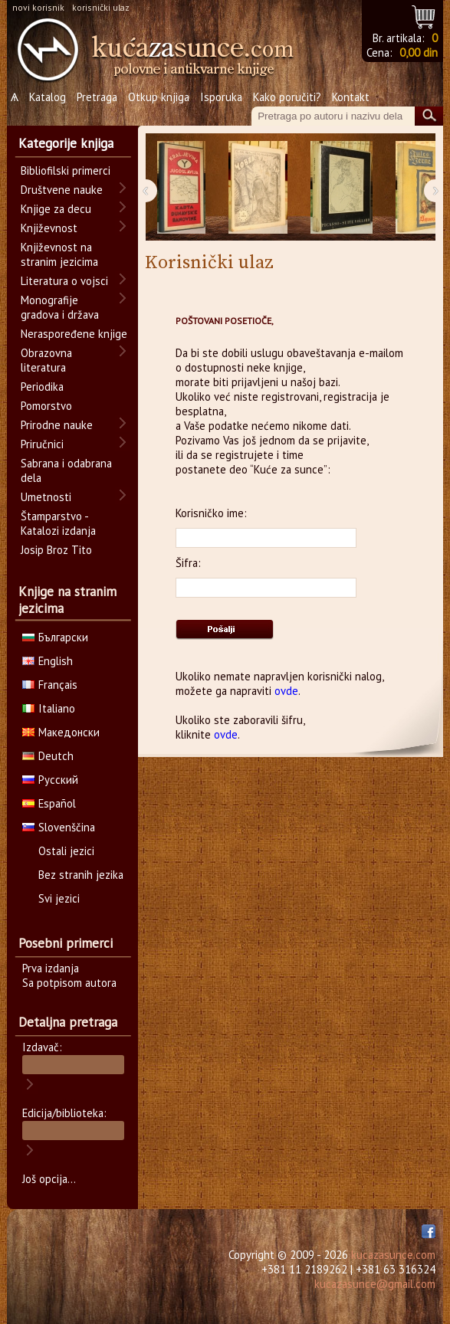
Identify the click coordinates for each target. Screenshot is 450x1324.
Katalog (47, 97)
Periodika (42, 386)
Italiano (48, 708)
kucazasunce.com (393, 1254)
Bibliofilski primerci (65, 170)
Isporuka (221, 97)
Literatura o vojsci (64, 281)
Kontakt (351, 97)
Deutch (48, 756)
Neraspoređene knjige (74, 333)
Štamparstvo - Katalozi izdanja (58, 523)
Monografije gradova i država (60, 307)
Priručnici (42, 444)
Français (49, 684)
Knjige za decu (56, 209)
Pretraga (97, 97)
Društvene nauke (62, 189)
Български (55, 637)
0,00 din (418, 52)
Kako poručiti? (287, 97)
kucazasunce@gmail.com (374, 1283)
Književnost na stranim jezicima (59, 254)
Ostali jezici (66, 851)
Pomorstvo (46, 405)
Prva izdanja (50, 968)
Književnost (49, 228)
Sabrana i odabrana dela (66, 470)
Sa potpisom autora (69, 982)
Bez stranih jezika (80, 874)
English (47, 661)
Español (49, 803)
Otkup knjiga (158, 97)
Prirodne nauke (57, 425)
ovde (286, 690)
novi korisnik (38, 7)
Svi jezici (59, 898)
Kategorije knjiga (65, 143)
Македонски (61, 732)
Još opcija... (49, 1179)
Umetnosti (46, 497)
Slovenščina (58, 827)
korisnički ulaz (101, 7)
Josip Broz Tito (56, 549)
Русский (50, 779)
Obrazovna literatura (46, 360)
